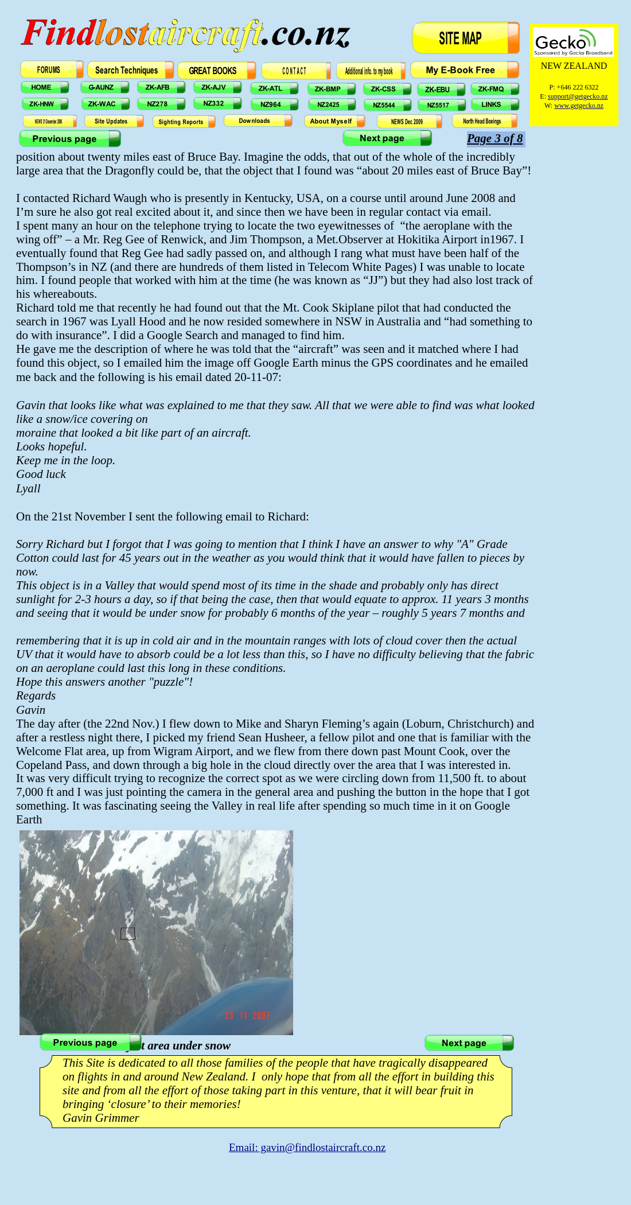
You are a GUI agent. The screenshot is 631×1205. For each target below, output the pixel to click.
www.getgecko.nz (578, 106)
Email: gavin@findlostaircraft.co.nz (307, 1147)
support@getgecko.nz (578, 96)
